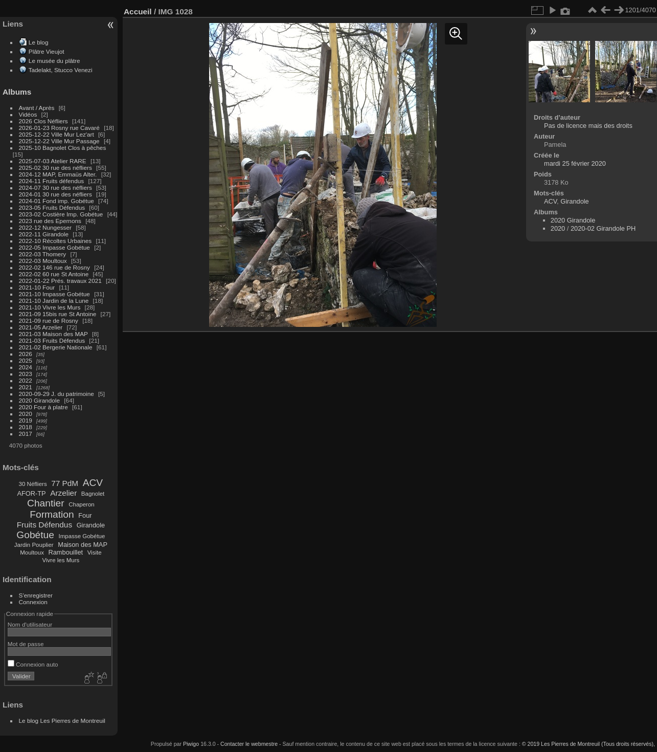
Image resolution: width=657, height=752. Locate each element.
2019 (25, 420)
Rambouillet (66, 552)
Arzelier (63, 493)
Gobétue (35, 534)
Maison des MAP (82, 544)
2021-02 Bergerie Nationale (56, 347)
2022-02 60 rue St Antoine (54, 274)
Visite (94, 552)
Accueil (138, 11)
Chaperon (82, 504)
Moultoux (32, 552)
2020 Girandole (39, 400)
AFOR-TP (31, 493)
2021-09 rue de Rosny (48, 320)
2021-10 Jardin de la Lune (54, 300)
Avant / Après (37, 107)
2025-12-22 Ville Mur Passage (59, 141)
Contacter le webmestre (249, 744)
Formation (52, 514)
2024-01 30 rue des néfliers (56, 194)
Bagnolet (92, 494)
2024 (25, 367)
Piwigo (191, 744)
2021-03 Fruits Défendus (52, 340)
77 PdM (64, 483)
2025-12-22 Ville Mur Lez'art (56, 134)
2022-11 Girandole (44, 234)
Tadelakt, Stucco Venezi (61, 70)
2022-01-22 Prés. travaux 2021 (60, 280)
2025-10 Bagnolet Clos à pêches (62, 147)
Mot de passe (26, 643)
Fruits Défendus (44, 524)
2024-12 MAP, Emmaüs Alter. (58, 174)
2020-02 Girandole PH (603, 228)
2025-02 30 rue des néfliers (55, 167)
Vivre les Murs (61, 560)
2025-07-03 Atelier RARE (52, 161)
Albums (17, 91)
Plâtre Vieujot (46, 51)
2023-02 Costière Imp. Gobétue (61, 214)
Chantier (45, 503)
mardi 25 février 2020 (575, 163)
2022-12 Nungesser (45, 227)
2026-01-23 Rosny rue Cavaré (59, 127)
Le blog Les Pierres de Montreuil (62, 720)
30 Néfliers (33, 484)
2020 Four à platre (43, 407)
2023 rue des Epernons (50, 220)
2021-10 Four (37, 287)
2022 (25, 380)
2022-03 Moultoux (43, 260)
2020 (25, 413)
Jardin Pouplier (34, 545)
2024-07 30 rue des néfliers (55, 187)
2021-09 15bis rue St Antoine (58, 314)
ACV (93, 482)
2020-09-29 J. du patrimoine (56, 393)
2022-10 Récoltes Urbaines (55, 240)
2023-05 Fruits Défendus (52, 207)
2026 (25, 353)
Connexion (33, 602)
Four (85, 515)
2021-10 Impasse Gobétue (54, 294)
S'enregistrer (36, 595)
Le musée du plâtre (54, 60)
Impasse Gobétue (82, 536)
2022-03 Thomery (42, 254)
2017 (25, 433)
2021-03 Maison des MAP (53, 333)
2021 (25, 387)
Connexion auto (33, 664)
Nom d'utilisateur (30, 624)
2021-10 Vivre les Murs (50, 307)
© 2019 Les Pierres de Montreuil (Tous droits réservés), (588, 744)
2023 (25, 373)
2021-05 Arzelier (41, 327)
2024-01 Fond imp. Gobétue (56, 200)
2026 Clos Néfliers (43, 121)
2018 (25, 427)
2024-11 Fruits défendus (51, 181)
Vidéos (28, 114)
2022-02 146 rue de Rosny (54, 267)
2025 (25, 360)
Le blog (39, 42)
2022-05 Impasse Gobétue (54, 247)
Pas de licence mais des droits (588, 125)
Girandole (91, 525)
